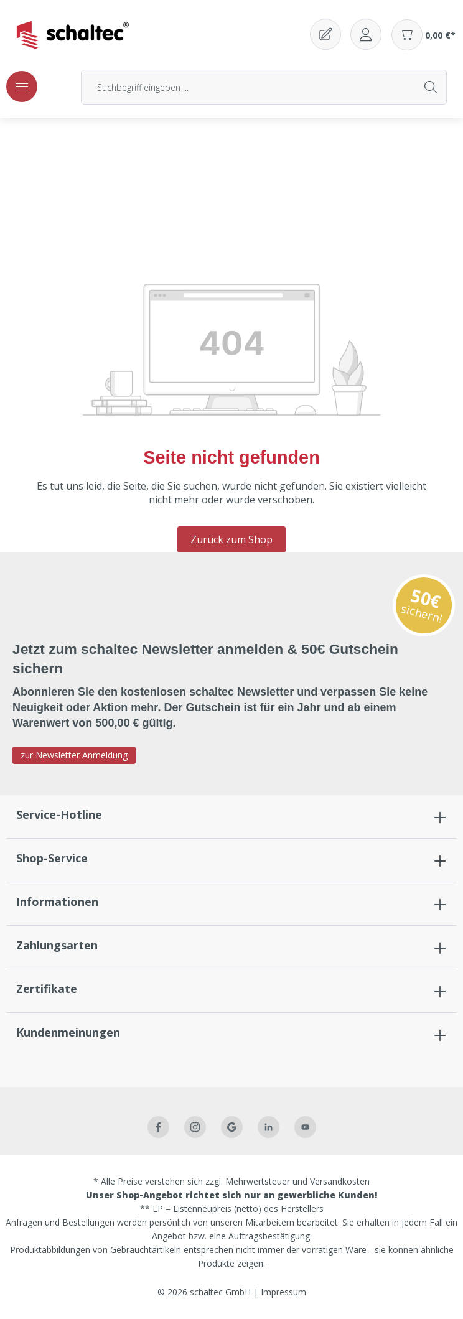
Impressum (283, 1292)
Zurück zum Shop (231, 539)
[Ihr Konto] (365, 34)
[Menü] (21, 86)
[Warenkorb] (423, 35)
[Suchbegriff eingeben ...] (248, 87)
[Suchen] (431, 87)
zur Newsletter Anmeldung (74, 755)
